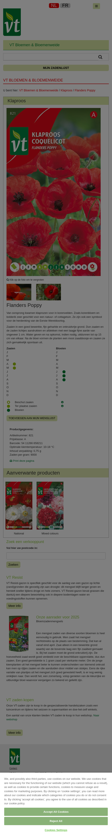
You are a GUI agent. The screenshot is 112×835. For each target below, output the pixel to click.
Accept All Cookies (56, 811)
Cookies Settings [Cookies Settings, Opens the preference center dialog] (56, 830)
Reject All (56, 821)
